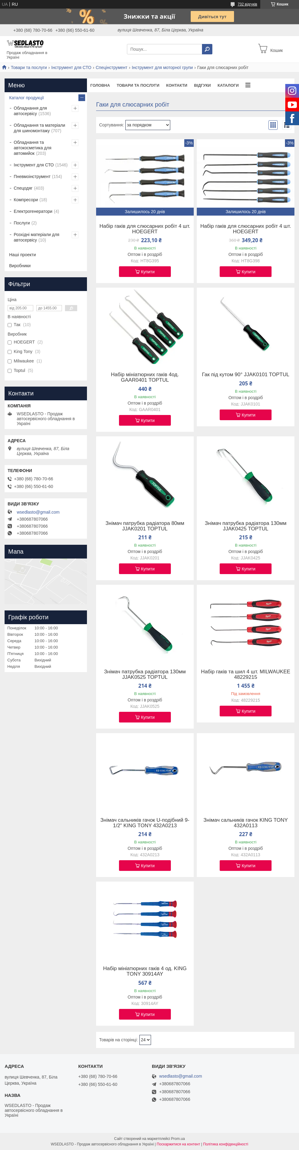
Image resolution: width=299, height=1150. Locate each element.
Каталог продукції (26, 97)
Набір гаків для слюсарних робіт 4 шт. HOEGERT (144, 229)
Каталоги (228, 85)
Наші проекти (22, 254)
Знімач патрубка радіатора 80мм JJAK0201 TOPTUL (145, 526)
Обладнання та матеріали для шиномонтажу (39, 128)
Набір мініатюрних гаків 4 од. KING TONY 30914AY (145, 971)
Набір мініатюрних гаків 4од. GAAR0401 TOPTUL (145, 377)
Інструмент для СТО (71, 67)
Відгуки (202, 85)
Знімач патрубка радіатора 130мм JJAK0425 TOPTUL (245, 526)
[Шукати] (207, 49)
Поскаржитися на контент (178, 1144)
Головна (100, 85)
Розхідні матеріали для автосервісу (36, 237)
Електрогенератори (33, 211)
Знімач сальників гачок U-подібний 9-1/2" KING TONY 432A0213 (144, 822)
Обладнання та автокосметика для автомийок (32, 148)
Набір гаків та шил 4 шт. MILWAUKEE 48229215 (245, 674)
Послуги (22, 222)
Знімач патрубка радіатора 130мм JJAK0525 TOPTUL (145, 674)
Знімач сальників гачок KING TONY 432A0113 (246, 822)
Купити (148, 271)
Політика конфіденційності (225, 1144)
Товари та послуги (29, 67)
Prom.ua (178, 1139)
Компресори (26, 199)
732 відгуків (247, 4)
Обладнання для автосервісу (30, 111)
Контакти (176, 85)
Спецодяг (23, 188)
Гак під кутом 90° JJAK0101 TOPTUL (245, 374)
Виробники (20, 265)
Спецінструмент (112, 67)
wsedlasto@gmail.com (38, 512)
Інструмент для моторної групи (162, 67)
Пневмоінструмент (32, 176)
